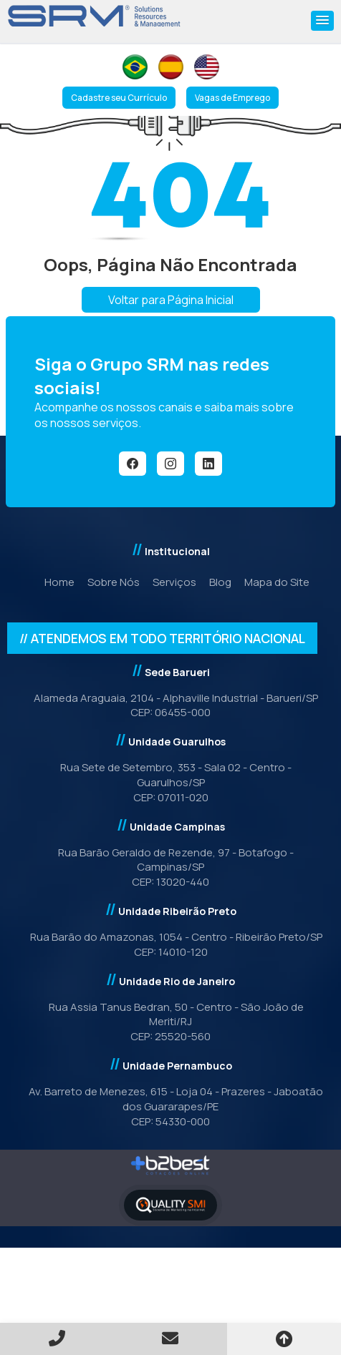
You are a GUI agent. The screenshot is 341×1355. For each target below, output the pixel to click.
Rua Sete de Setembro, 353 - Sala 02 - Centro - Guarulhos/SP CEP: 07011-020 (170, 782)
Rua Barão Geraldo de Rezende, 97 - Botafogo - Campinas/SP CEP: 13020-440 (170, 867)
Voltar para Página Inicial (171, 300)
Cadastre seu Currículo (119, 98)
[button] (322, 21)
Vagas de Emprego (232, 98)
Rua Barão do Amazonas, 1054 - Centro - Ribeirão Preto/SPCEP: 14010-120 (170, 944)
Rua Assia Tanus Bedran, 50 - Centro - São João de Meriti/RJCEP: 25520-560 (171, 1022)
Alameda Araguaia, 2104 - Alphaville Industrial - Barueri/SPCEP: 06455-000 (170, 705)
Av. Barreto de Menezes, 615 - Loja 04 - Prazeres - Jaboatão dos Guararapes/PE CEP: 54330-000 (170, 1106)
